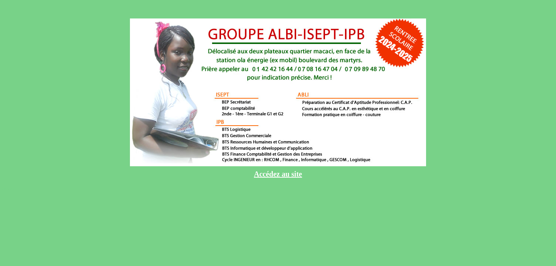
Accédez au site (278, 174)
